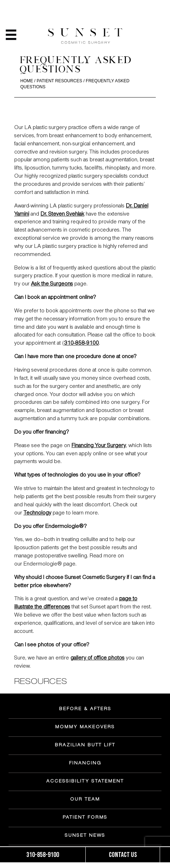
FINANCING (85, 763)
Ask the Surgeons (52, 284)
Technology (37, 513)
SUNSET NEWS (85, 836)
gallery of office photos (97, 658)
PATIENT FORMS (85, 817)
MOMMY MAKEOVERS (85, 727)
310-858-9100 (81, 343)
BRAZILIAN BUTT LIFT (85, 745)
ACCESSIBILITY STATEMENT (85, 781)
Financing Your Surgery (98, 446)
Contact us (123, 855)
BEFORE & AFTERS (85, 709)
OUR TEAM (85, 799)
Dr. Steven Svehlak (62, 214)
